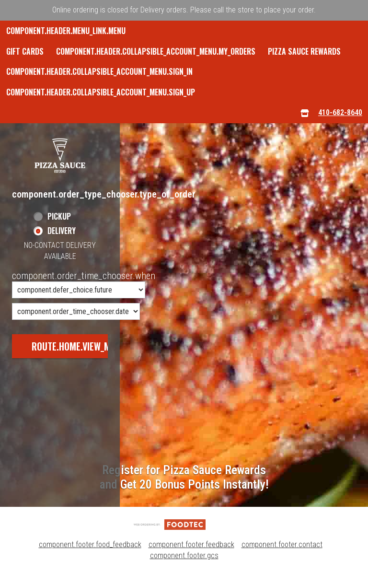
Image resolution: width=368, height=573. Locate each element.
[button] (60, 155)
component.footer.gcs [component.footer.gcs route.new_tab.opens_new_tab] (184, 555)
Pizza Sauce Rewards (304, 51)
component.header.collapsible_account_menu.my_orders (155, 51)
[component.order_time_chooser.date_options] (76, 311)
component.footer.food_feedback (90, 544)
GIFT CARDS (25, 51)
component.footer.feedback (191, 544)
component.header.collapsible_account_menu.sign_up (100, 92)
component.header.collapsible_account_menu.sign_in (99, 71)
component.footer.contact (282, 544)
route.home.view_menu (79, 346)
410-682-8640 (340, 112)
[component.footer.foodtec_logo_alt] (170, 523)
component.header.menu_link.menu (66, 30)
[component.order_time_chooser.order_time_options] (78, 289)
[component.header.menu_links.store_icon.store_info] (304, 113)
